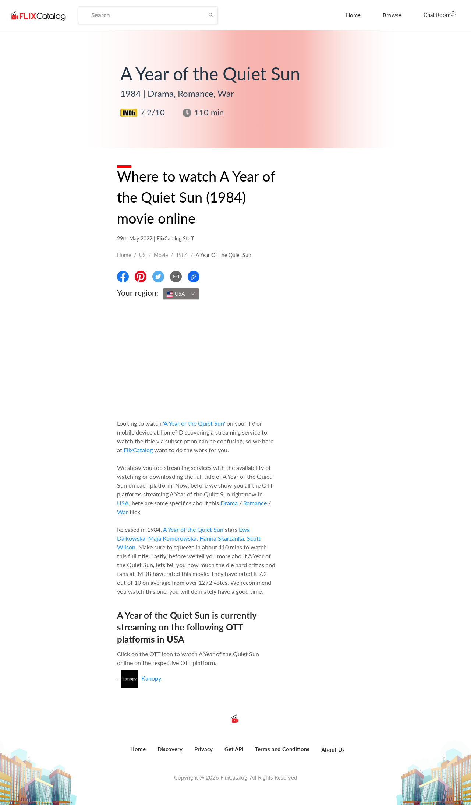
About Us (333, 749)
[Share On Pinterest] (140, 276)
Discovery (170, 749)
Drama (229, 502)
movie (161, 255)
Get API (233, 749)
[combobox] (181, 294)
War (122, 511)
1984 (182, 255)
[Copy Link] (193, 276)
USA (123, 502)
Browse (392, 15)
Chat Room (440, 14)
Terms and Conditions (282, 749)
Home (353, 15)
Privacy (203, 749)
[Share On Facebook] (123, 276)
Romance (255, 502)
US (142, 255)
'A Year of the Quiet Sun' (194, 423)
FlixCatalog (138, 449)
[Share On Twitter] (158, 276)
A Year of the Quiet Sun (193, 529)
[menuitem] (353, 15)
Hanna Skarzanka (221, 538)
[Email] (176, 276)
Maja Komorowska (172, 538)
